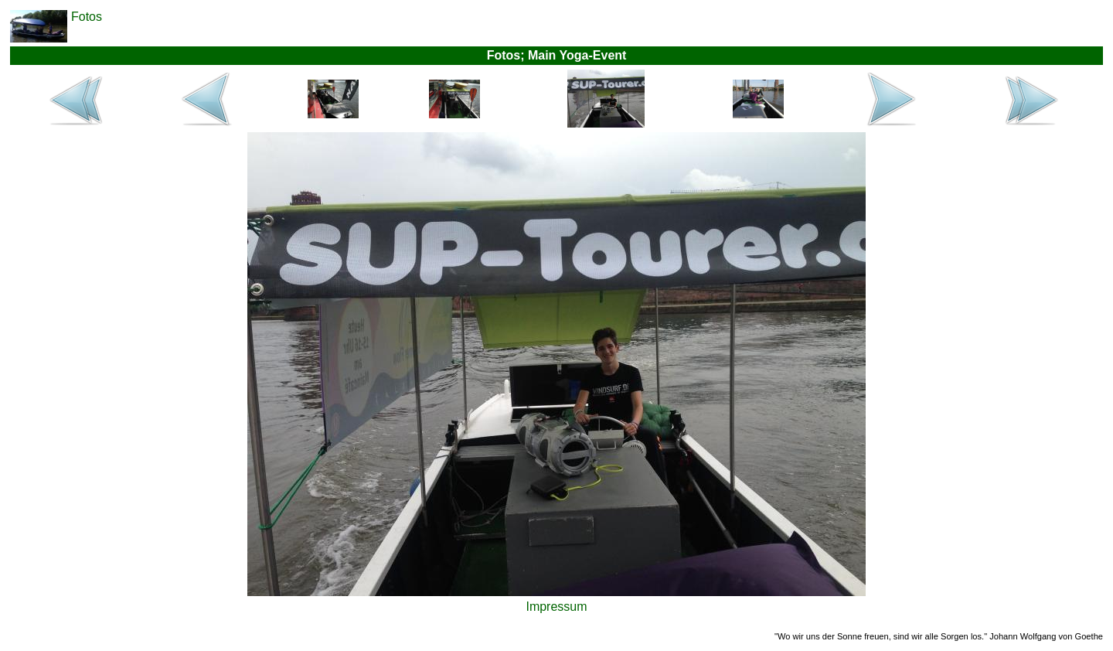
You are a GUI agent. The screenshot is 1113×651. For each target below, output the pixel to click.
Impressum (556, 606)
